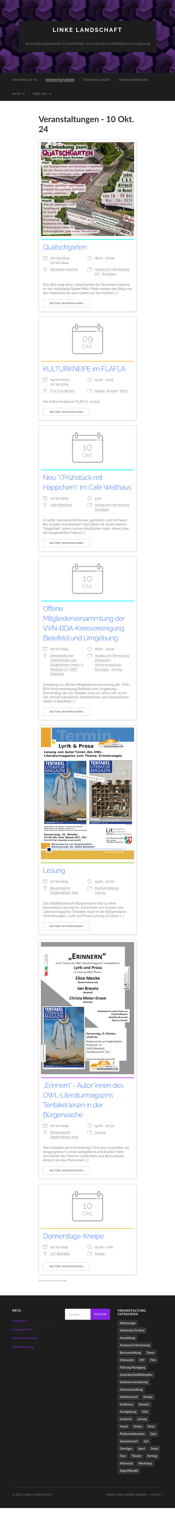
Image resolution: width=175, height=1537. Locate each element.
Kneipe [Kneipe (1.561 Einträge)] (148, 1426)
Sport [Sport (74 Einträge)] (141, 1477)
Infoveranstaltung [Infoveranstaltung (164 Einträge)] (131, 1418)
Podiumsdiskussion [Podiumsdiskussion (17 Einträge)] (132, 1462)
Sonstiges (109, 274)
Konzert (112, 401)
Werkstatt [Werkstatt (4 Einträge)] (126, 1492)
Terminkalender (96, 80)
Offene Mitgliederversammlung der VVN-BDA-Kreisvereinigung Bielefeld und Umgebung (84, 647)
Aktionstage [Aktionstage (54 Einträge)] (128, 1352)
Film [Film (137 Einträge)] (153, 1389)
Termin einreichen (133, 80)
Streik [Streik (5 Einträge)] (154, 1477)
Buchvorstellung (107, 917)
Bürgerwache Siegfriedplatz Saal (64, 919)
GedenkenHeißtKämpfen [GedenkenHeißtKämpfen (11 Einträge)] (136, 1403)
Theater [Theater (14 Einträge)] (136, 1485)
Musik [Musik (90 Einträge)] (124, 1455)
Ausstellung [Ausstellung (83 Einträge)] (127, 1367)
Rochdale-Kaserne (64, 269)
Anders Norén (135, 1523)
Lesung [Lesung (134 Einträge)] (142, 1448)
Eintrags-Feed (22, 1358)
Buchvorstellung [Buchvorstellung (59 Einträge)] (130, 1381)
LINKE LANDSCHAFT (88, 29)
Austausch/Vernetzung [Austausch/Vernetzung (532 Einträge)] (135, 1374)
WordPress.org (23, 1376)
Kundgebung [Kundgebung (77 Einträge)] (128, 1440)
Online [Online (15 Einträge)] (137, 1455)
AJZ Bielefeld (60, 1283)
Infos (16, 93)
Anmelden (19, 1349)
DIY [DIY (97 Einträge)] (142, 1389)
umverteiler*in (24, 80)
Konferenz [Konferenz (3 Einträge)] (126, 1433)
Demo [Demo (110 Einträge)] (150, 1381)
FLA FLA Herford (62, 401)
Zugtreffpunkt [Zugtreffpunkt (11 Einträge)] (129, 1499)
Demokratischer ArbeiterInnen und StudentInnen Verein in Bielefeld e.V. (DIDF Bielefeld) (66, 694)
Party (123, 401)
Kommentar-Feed (25, 1367)
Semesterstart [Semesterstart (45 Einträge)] (129, 1470)
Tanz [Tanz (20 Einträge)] (123, 1485)
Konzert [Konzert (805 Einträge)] (144, 1433)
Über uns (40, 93)
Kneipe (100, 401)
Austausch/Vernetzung (112, 269)
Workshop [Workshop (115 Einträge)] (145, 1492)
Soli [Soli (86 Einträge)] (146, 1470)
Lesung (55, 899)
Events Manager (59, 1309)
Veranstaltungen (60, 80)
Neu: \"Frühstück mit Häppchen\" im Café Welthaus (75, 497)
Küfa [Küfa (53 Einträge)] (145, 1440)
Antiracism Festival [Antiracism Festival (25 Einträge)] (132, 1359)
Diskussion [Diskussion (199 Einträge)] (127, 1389)
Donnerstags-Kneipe (76, 1264)
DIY (97, 274)
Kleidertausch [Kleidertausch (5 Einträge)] (129, 1426)
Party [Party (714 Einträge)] (151, 1455)
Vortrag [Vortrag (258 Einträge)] (152, 1485)
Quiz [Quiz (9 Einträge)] (153, 1462)
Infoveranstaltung (108, 694)
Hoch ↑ (157, 1523)
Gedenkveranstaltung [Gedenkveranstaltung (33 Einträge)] (134, 1411)
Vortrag (116, 698)
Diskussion (103, 689)
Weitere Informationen (66, 303)
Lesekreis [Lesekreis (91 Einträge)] (126, 1448)
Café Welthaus (61, 524)
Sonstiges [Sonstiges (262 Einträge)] (126, 1477)
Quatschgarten (67, 246)
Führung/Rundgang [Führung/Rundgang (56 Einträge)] (132, 1396)
